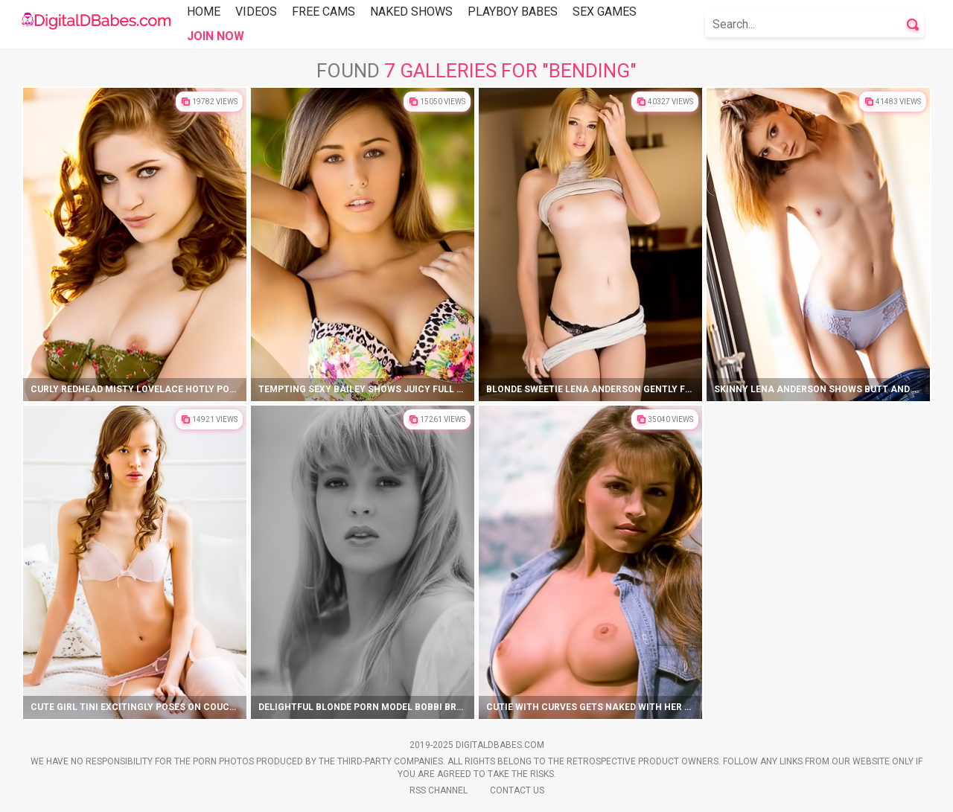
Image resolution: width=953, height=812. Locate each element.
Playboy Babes (513, 11)
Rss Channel (438, 790)
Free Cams (323, 11)
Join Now (215, 36)
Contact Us (517, 790)
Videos (256, 11)
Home (203, 11)
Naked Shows (411, 11)
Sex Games (605, 11)
